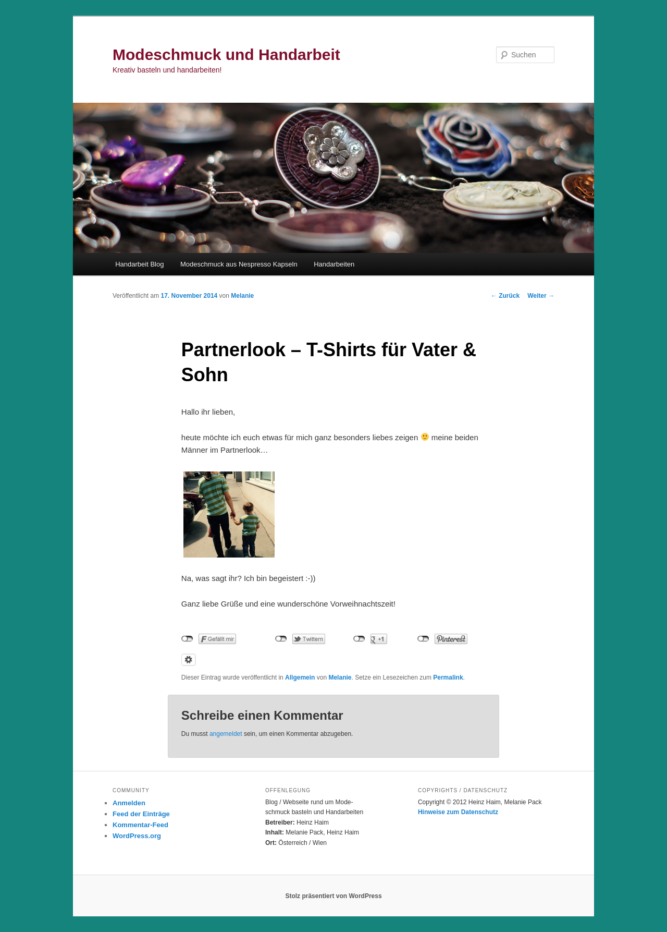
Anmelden (129, 803)
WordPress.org (137, 836)
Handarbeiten (334, 264)
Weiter (540, 295)
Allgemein (300, 677)
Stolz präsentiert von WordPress (333, 896)
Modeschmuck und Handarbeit (226, 54)
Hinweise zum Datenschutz (458, 812)
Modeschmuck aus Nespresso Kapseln (239, 264)
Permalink (448, 677)
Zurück (505, 295)
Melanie (242, 295)
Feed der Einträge (141, 814)
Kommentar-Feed (140, 825)
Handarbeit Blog (139, 264)
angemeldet (225, 733)
